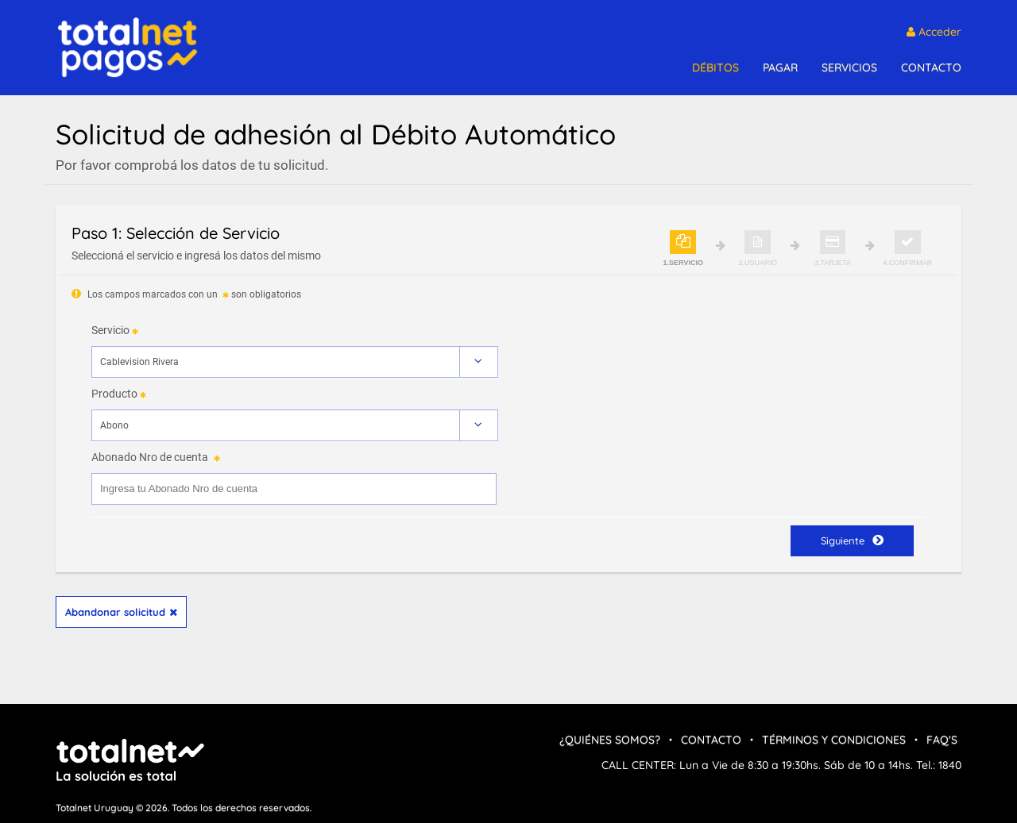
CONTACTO (931, 67)
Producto (114, 393)
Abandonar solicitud (121, 612)
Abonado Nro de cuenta (149, 457)
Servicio (110, 330)
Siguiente (852, 540)
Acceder (934, 32)
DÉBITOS (715, 67)
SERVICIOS (849, 67)
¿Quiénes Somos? (609, 740)
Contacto (711, 740)
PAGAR (780, 67)
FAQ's (941, 740)
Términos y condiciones (834, 740)
